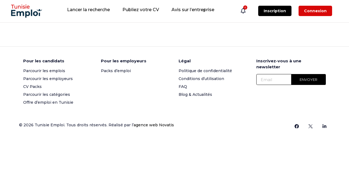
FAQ (183, 86)
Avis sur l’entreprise (193, 9)
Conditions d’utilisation (201, 78)
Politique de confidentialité (205, 70)
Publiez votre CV (140, 9)
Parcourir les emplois (44, 70)
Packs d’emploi (116, 70)
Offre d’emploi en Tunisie (48, 102)
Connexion (315, 10)
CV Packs (32, 86)
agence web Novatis (154, 124)
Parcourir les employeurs (48, 78)
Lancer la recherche (88, 9)
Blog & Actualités (195, 94)
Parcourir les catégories (46, 94)
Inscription (275, 10)
